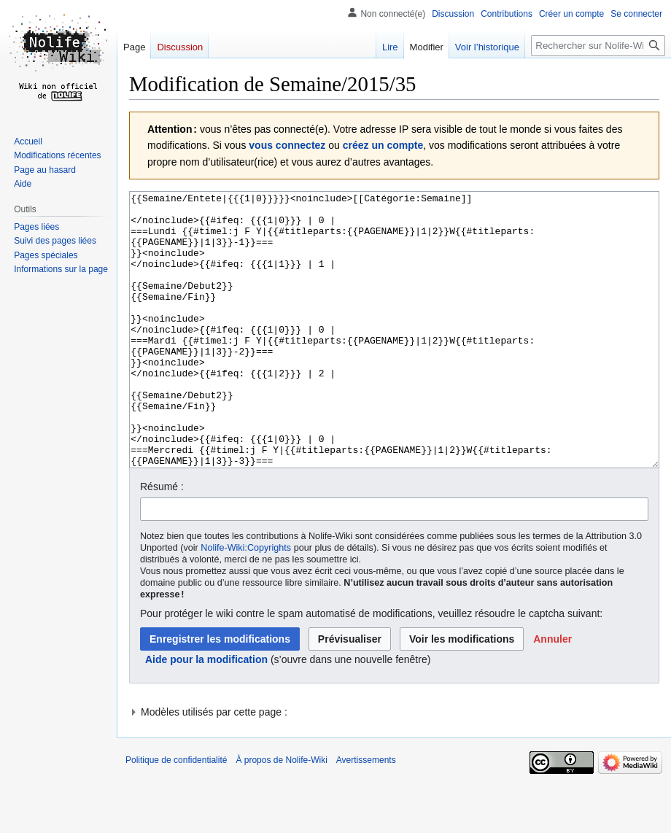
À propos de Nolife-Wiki (281, 815)
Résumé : (162, 541)
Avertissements (366, 815)
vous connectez (287, 145)
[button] (552, 693)
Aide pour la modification (206, 714)
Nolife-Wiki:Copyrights (246, 602)
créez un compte (383, 145)
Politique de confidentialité (176, 815)
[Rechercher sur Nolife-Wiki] (598, 45)
